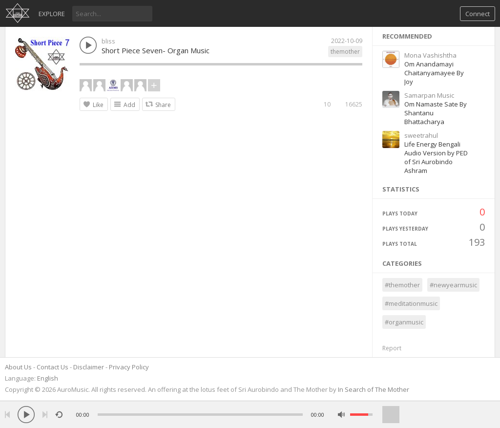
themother (345, 51)
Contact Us (52, 367)
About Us (18, 367)
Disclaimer (88, 367)
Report (391, 348)
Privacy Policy (129, 367)
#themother (402, 284)
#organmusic (404, 322)
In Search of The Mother (373, 389)
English (47, 378)
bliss (108, 41)
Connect (477, 13)
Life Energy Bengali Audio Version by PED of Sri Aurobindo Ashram (436, 157)
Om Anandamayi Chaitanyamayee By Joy (434, 73)
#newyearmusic (453, 284)
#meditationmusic (411, 303)
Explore (52, 13)
